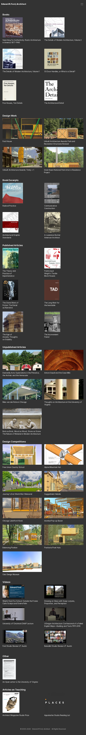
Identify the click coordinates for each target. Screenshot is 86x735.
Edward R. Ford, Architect (13, 4)
